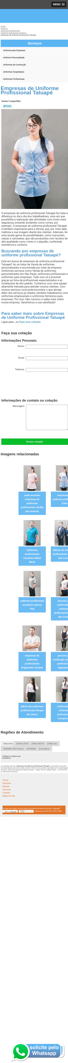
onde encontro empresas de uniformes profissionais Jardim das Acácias (32, 503)
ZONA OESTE (37, 743)
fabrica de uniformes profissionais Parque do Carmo (32, 710)
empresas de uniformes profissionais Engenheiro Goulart (32, 661)
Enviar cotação (34, 441)
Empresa (6, 783)
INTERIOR (31, 749)
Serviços (6, 789)
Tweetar (7, 106)
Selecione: (8, 743)
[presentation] (26, 385)
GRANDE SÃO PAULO (13, 749)
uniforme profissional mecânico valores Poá (32, 605)
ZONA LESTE (22, 743)
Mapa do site (8, 796)
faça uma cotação (29, 321)
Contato (6, 792)
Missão (6, 786)
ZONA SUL (52, 743)
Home (5, 780)
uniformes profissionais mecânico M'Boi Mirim (32, 556)
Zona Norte (44, 749)
